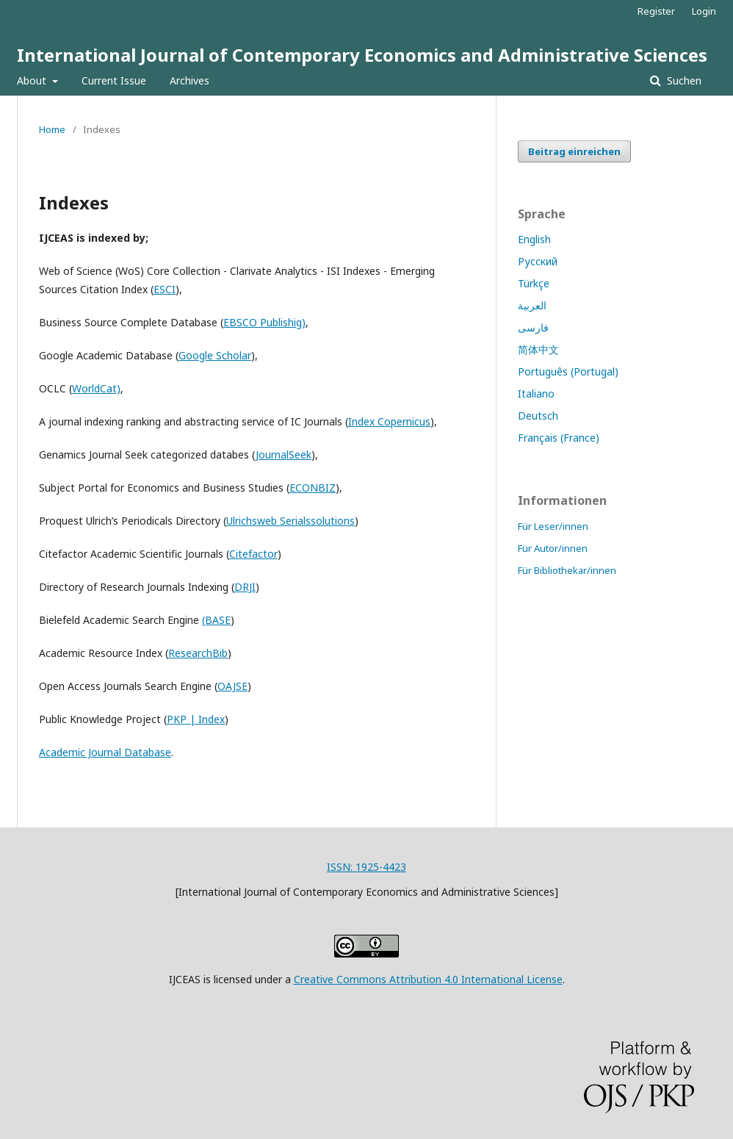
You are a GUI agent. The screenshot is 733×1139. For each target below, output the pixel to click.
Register (656, 11)
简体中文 (538, 349)
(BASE (216, 620)
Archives (189, 80)
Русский (537, 261)
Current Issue (114, 80)
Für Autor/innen (553, 548)
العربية (532, 305)
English (534, 239)
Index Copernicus (389, 421)
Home (52, 129)
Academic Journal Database (105, 752)
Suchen (682, 80)
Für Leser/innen (553, 526)
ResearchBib (198, 653)
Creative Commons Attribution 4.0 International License (428, 979)
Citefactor (253, 554)
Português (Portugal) (568, 371)
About (33, 80)
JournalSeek (283, 454)
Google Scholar (214, 355)
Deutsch (538, 416)
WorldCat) (96, 388)
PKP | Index (196, 719)
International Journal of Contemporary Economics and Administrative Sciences (362, 55)
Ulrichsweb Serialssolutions (290, 521)
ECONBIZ (312, 488)
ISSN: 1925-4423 (366, 867)
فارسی (533, 327)
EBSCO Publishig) (264, 322)
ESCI (165, 289)
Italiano (536, 393)
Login (704, 11)
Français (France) (558, 438)
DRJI (245, 587)
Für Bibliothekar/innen (567, 570)
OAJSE (232, 686)
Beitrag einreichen (574, 151)
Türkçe (533, 283)
